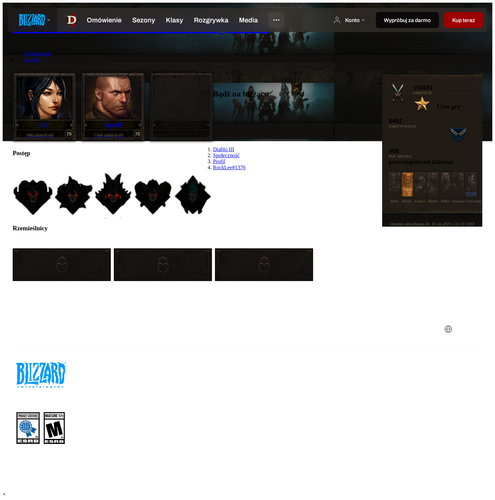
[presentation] (32, 20)
